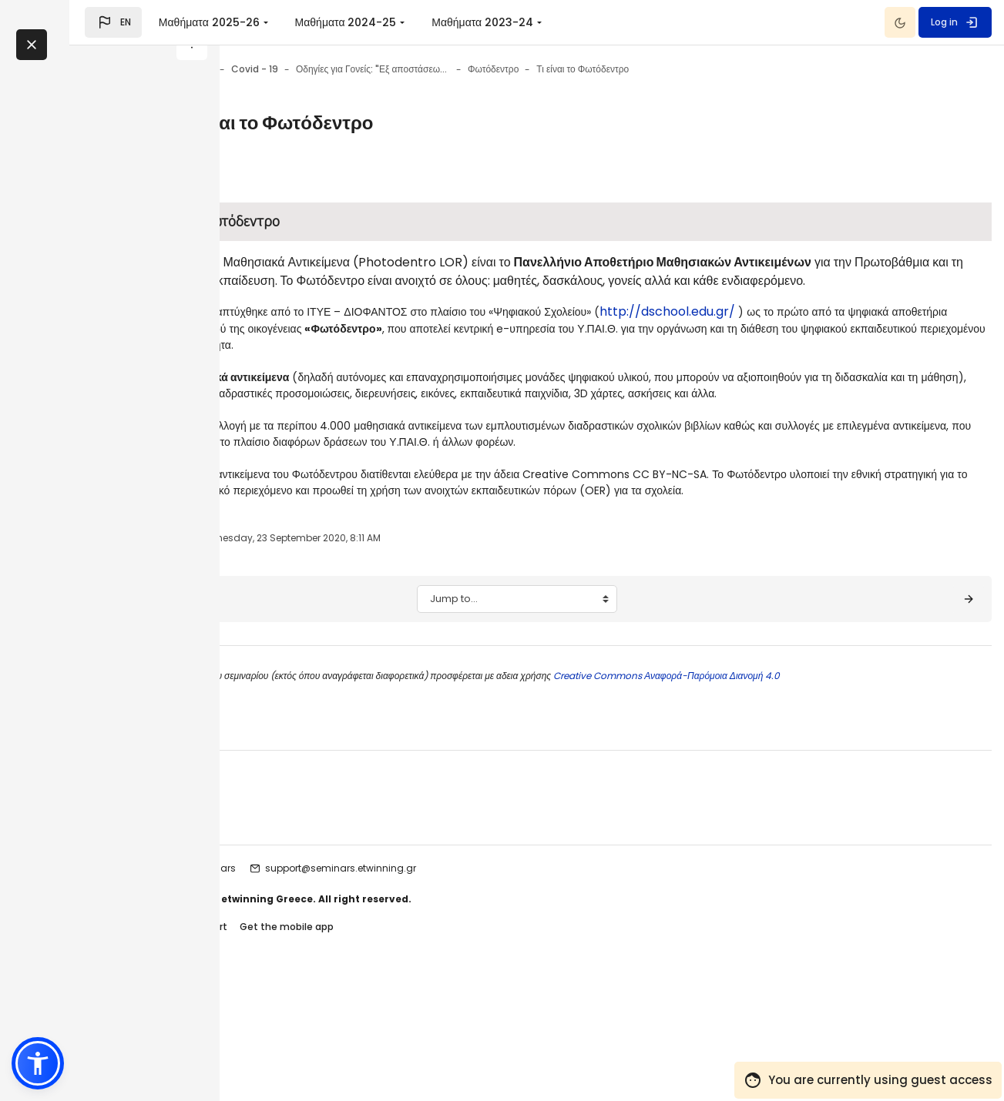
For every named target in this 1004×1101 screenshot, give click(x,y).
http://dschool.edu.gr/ (350, 348)
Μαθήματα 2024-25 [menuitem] (495, 22)
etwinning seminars (344, 985)
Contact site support (332, 1045)
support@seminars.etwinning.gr (496, 985)
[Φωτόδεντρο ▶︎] (919, 716)
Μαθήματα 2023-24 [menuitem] (632, 22)
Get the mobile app (442, 1045)
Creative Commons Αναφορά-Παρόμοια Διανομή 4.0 (821, 793)
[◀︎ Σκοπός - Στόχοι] (304, 716)
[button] (263, 22)
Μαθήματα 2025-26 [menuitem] (358, 22)
